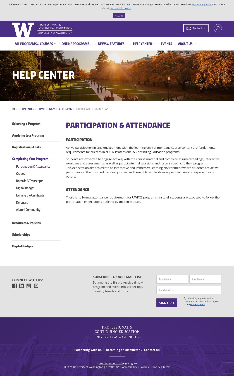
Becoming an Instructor (123, 350)
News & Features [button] (110, 44)
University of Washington (88, 367)
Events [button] (166, 44)
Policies (144, 367)
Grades (20, 173)
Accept (119, 15)
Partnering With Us (88, 350)
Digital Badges (25, 188)
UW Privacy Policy (202, 4)
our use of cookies (120, 8)
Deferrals (22, 202)
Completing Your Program (30, 159)
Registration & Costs (26, 147)
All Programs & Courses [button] (34, 44)
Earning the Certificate (30, 195)
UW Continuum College (113, 363)
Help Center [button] (142, 44)
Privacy (156, 367)
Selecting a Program (26, 123)
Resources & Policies (26, 223)
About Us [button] (185, 44)
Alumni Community (28, 209)
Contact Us (152, 350)
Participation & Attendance (33, 166)
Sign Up (166, 303)
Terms (166, 367)
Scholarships (21, 234)
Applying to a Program (28, 135)
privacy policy (197, 304)
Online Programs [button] (75, 44)
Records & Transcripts (29, 181)
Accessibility (129, 367)
